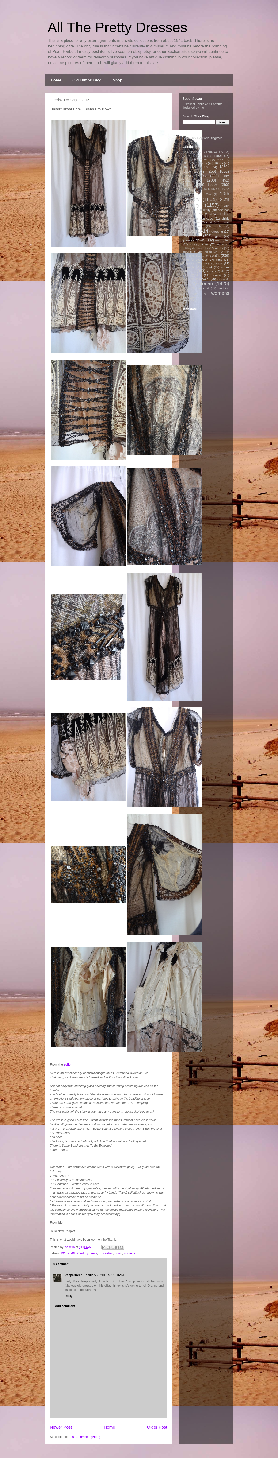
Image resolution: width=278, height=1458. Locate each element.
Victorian (203, 283)
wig (195, 294)
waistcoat (202, 288)
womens (129, 1253)
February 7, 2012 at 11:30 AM (104, 1275)
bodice (224, 214)
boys (195, 218)
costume (197, 226)
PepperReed (74, 1275)
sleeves (211, 271)
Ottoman (200, 255)
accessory (204, 210)
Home (56, 80)
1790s (186, 159)
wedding (223, 288)
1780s (218, 156)
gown (118, 1253)
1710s (186, 152)
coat (209, 222)
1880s (224, 171)
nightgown (211, 251)
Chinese (195, 222)
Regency (188, 263)
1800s (219, 159)
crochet (219, 226)
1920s (213, 184)
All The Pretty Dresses (117, 27)
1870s (199, 171)
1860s (224, 167)
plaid (219, 259)
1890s (201, 176)
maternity (202, 248)
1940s (202, 188)
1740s (209, 152)
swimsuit (217, 275)
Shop (117, 80)
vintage (186, 288)
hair (217, 240)
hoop (192, 244)
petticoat (201, 259)
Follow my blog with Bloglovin (202, 138)
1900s (212, 180)
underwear (202, 279)
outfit (216, 256)
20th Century (79, 1253)
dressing (217, 231)
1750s (222, 152)
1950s (214, 189)
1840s (187, 167)
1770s (202, 155)
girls (218, 236)
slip (223, 271)
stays (198, 275)
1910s (65, 1253)
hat (227, 240)
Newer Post (61, 1427)
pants (186, 259)
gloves (186, 240)
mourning (189, 251)
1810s (187, 163)
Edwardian (106, 1253)
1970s (192, 194)
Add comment (65, 1306)
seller (68, 1064)
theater (186, 279)
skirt (192, 271)
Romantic (189, 267)
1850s (205, 167)
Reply (68, 1296)
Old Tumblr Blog (87, 80)
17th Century (204, 159)
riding (206, 263)
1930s (187, 188)
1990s (207, 194)
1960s (225, 188)
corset (225, 222)
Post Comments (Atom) (84, 1437)
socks (186, 275)
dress (93, 1253)
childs (225, 218)
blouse (203, 214)
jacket (205, 244)
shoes (225, 267)
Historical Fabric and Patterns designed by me (203, 105)
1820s (202, 163)
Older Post (157, 1427)
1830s (218, 163)
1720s (197, 152)
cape (209, 218)
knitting (187, 248)
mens (219, 248)
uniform (221, 279)
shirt (209, 267)
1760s (186, 155)
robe (219, 263)
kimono (221, 244)
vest (185, 284)
